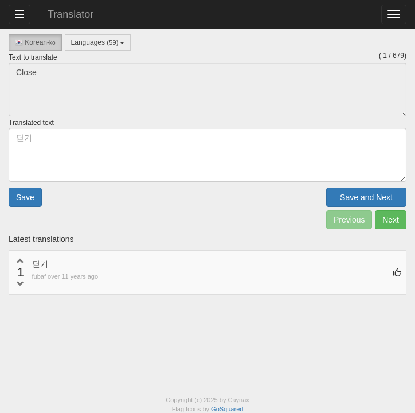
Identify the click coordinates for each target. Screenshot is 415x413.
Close (207, 89)
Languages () (97, 42)
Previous (349, 219)
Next (390, 219)
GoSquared (227, 409)
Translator (70, 14)
